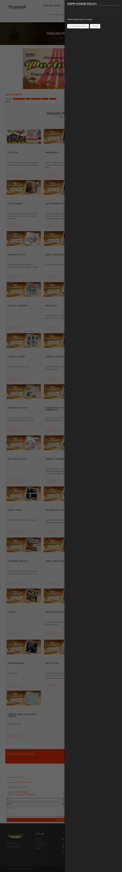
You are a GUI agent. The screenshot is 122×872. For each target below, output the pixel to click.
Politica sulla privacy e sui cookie (79, 19)
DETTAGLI (95, 26)
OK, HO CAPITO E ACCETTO (78, 26)
